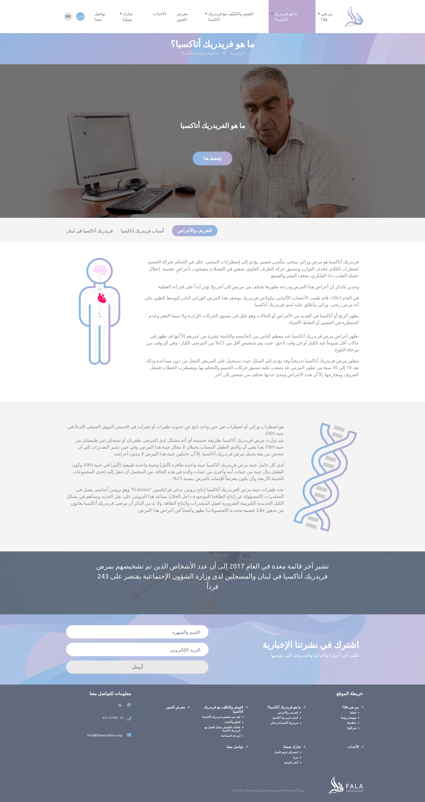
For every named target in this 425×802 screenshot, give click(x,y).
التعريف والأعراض (195, 230)
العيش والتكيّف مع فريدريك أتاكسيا (230, 16)
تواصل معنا (100, 16)
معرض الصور (182, 16)
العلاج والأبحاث (232, 722)
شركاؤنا (351, 728)
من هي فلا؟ (327, 16)
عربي (80, 16)
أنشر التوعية (291, 762)
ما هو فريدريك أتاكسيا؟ (285, 16)
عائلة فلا (351, 723)
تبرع (295, 757)
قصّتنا (353, 712)
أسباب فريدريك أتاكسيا (142, 230)
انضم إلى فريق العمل (286, 752)
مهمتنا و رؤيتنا (348, 717)
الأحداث (159, 13)
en (68, 16)
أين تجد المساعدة (230, 735)
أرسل (137, 667)
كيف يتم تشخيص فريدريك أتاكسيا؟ (221, 717)
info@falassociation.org (109, 735)
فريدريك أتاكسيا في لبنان (89, 230)
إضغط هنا (212, 158)
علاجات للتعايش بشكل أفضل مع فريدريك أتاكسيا (222, 729)
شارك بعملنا (128, 16)
